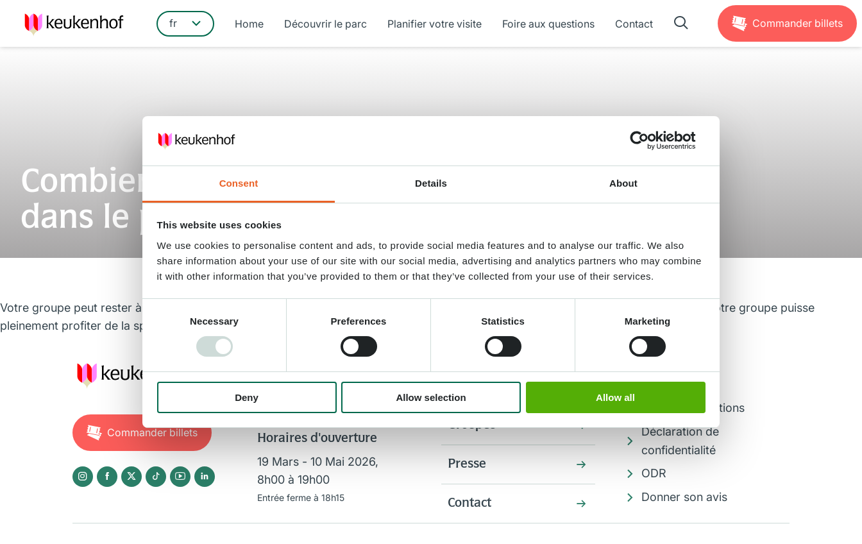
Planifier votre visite (434, 23)
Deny (246, 397)
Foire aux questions (548, 23)
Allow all (615, 397)
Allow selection (431, 397)
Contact (634, 23)
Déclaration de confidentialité (680, 441)
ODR (653, 473)
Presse (467, 464)
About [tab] (623, 183)
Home (249, 23)
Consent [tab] (238, 183)
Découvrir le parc (325, 23)
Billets (797, 23)
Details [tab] (431, 183)
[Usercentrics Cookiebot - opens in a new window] (649, 140)
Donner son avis (684, 497)
